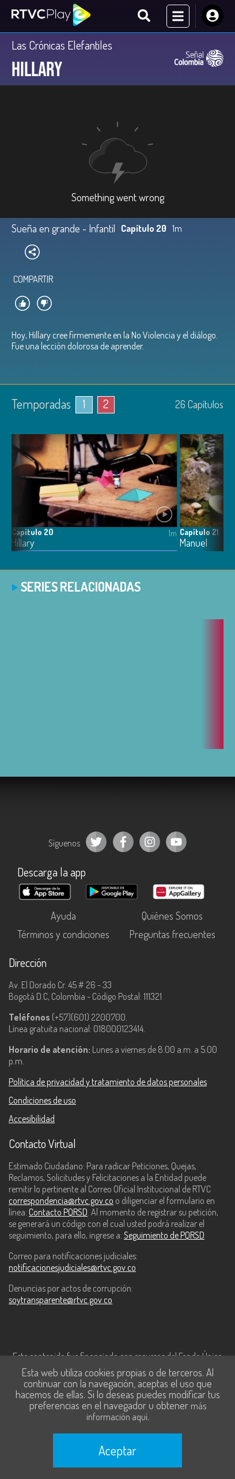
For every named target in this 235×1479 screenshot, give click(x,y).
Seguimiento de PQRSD (164, 1235)
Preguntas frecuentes (172, 934)
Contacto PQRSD (58, 1212)
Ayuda (63, 915)
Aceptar (117, 1450)
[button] (209, 501)
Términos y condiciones (63, 934)
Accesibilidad (32, 1118)
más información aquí (146, 1411)
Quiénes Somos (172, 915)
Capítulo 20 (32, 532)
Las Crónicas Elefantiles (62, 44)
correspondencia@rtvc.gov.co (61, 1200)
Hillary (23, 543)
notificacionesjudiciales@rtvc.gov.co (72, 1267)
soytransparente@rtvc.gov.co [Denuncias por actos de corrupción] (60, 1299)
